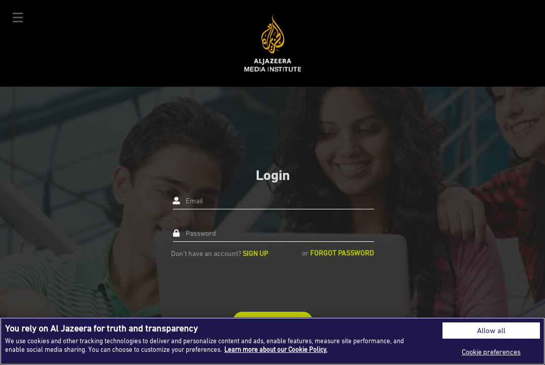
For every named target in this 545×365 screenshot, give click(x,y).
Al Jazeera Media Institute (272, 43)
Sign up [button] (255, 253)
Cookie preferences (491, 351)
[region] (272, 341)
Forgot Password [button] (342, 252)
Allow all (491, 330)
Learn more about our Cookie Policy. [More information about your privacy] (275, 349)
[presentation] (248, 284)
